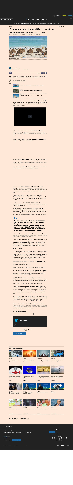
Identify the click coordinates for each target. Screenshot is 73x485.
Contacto (29, 432)
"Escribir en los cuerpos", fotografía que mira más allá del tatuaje (15, 393)
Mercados (10, 358)
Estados (10, 26)
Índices (54, 23)
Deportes (10, 407)
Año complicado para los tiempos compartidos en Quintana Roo (31, 85)
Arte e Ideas (53, 374)
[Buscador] (10, 19)
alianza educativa (43, 23)
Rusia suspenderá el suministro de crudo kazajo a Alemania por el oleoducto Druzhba (15, 377)
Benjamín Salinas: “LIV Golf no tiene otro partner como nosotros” (15, 409)
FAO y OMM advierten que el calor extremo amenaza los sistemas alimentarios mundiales (29, 360)
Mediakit (10, 430)
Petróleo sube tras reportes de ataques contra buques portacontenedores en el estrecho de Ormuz (29, 377)
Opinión (24, 391)
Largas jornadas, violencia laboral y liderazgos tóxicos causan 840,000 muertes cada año (43, 360)
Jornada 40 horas (36, 23)
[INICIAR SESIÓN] (71, 19)
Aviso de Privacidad (12, 432)
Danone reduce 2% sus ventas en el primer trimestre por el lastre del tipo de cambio (15, 360)
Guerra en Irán (29, 23)
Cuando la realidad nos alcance (42, 392)
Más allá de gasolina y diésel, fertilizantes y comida (28, 393)
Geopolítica (25, 358)
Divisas (58, 23)
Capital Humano (39, 358)
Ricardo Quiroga (12, 396)
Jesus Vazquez (23, 320)
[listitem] (10, 73)
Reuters (11, 380)
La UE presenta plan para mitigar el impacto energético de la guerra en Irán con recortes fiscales (57, 360)
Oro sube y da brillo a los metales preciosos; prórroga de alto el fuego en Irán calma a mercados (43, 377)
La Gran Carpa (53, 392)
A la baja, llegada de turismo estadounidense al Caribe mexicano (31, 95)
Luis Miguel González (26, 396)
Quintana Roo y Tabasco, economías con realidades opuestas (31, 90)
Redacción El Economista (55, 396)
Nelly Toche (53, 380)
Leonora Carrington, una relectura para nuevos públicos (29, 409)
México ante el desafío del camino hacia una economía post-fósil (57, 377)
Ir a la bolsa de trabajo (16, 440)
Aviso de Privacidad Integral (22, 432)
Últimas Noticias (17, 23)
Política (38, 407)
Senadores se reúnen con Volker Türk (57, 409)
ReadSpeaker (38, 73)
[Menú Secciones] (4, 19)
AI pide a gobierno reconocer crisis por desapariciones (43, 409)
